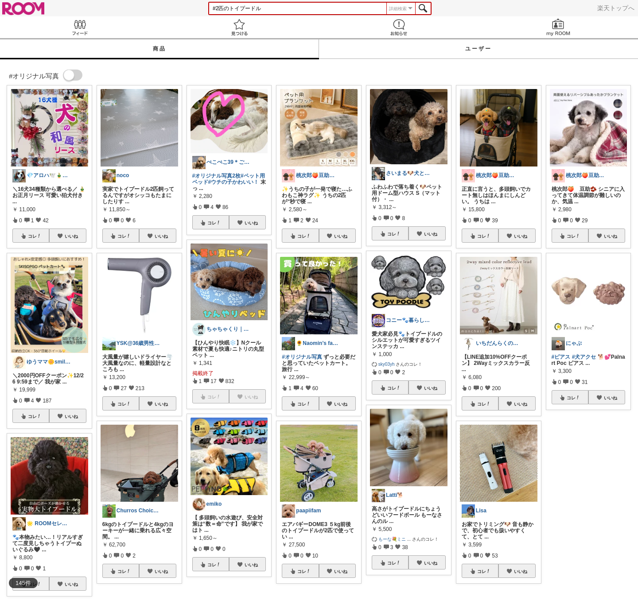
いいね (71, 236)
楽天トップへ (615, 8)
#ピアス (561, 357)
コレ (34, 236)
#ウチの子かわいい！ (233, 182)
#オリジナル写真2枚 (216, 176)
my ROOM (558, 27)
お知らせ (398, 27)
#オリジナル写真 (302, 357)
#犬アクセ (584, 357)
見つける (239, 27)
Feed (80, 27)
